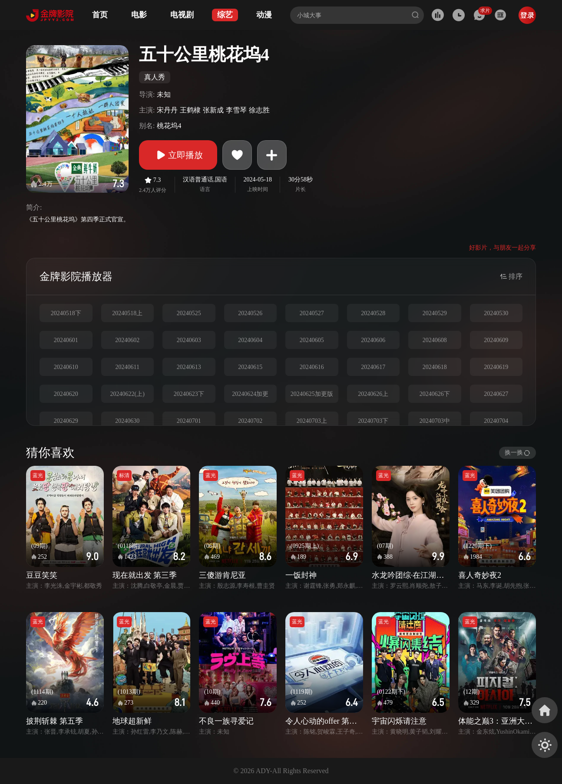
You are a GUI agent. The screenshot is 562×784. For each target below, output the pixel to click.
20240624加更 (250, 394)
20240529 (435, 313)
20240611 (127, 367)
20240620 (66, 394)
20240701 (189, 421)
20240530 (496, 313)
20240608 (435, 340)
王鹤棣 (190, 110)
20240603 (189, 340)
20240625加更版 (312, 394)
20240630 (127, 421)
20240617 (373, 367)
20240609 (496, 340)
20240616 (312, 367)
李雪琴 (236, 110)
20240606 (373, 340)
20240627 (496, 394)
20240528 (373, 313)
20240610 (66, 367)
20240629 (66, 421)
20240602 (127, 340)
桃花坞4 (169, 125)
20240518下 (66, 313)
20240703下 (373, 421)
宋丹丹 (167, 110)
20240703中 (435, 421)
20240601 (66, 340)
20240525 (189, 313)
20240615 (250, 367)
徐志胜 (259, 110)
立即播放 (178, 155)
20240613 (189, 367)
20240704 (496, 421)
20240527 (312, 313)
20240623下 (189, 394)
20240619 (496, 367)
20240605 (312, 340)
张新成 (213, 110)
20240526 (250, 313)
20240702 (250, 421)
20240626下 (435, 394)
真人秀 (154, 77)
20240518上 (127, 313)
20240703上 (312, 421)
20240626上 (373, 394)
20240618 (435, 367)
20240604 (250, 340)
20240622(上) (127, 394)
